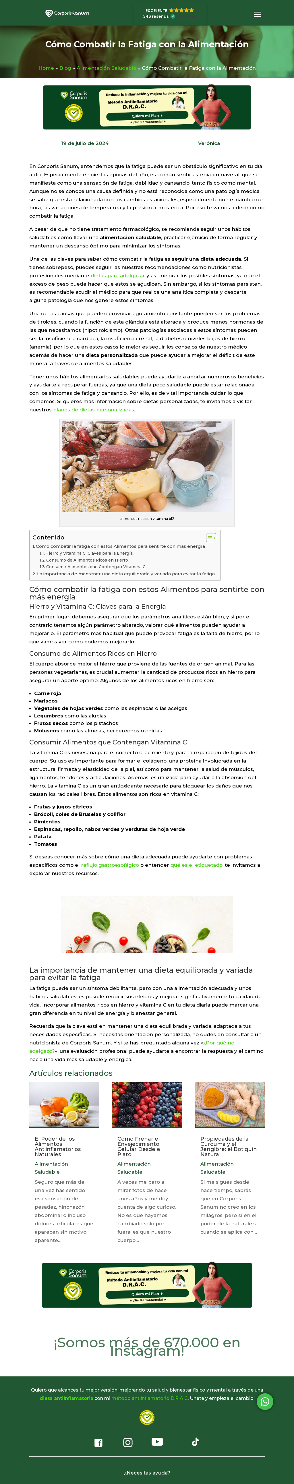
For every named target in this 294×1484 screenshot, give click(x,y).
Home (46, 68)
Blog (65, 68)
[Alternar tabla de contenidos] (208, 538)
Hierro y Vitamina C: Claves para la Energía (89, 553)
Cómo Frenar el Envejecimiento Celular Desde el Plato (139, 1147)
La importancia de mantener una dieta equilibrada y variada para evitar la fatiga (126, 573)
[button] (170, 13)
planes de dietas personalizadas (93, 410)
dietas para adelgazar (118, 275)
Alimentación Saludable (106, 68)
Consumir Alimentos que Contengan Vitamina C (96, 566)
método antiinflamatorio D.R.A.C (149, 1398)
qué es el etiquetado (197, 865)
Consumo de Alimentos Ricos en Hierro (87, 560)
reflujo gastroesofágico (110, 865)
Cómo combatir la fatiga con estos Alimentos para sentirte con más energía (120, 546)
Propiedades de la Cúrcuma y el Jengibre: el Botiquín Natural (228, 1147)
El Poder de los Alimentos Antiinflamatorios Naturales (58, 1147)
